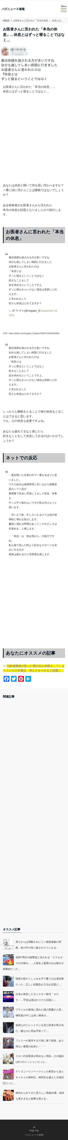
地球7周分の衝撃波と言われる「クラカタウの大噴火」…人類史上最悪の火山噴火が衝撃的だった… (33, 963)
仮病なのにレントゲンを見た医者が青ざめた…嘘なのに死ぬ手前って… (40, 1028)
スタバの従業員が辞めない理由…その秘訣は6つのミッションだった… (40, 1059)
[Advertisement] (34, 144)
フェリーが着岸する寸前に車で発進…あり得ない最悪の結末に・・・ (40, 1043)
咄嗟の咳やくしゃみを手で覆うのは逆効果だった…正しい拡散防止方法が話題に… (40, 981)
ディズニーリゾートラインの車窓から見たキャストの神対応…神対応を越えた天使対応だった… (33, 1077)
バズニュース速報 (13, 9)
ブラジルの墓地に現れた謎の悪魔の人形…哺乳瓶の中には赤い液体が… (40, 1012)
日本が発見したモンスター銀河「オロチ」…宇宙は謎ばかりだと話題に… (37, 997)
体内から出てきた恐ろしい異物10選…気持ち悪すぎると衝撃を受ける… (40, 1095)
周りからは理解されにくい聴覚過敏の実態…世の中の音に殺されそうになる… (38, 944)
